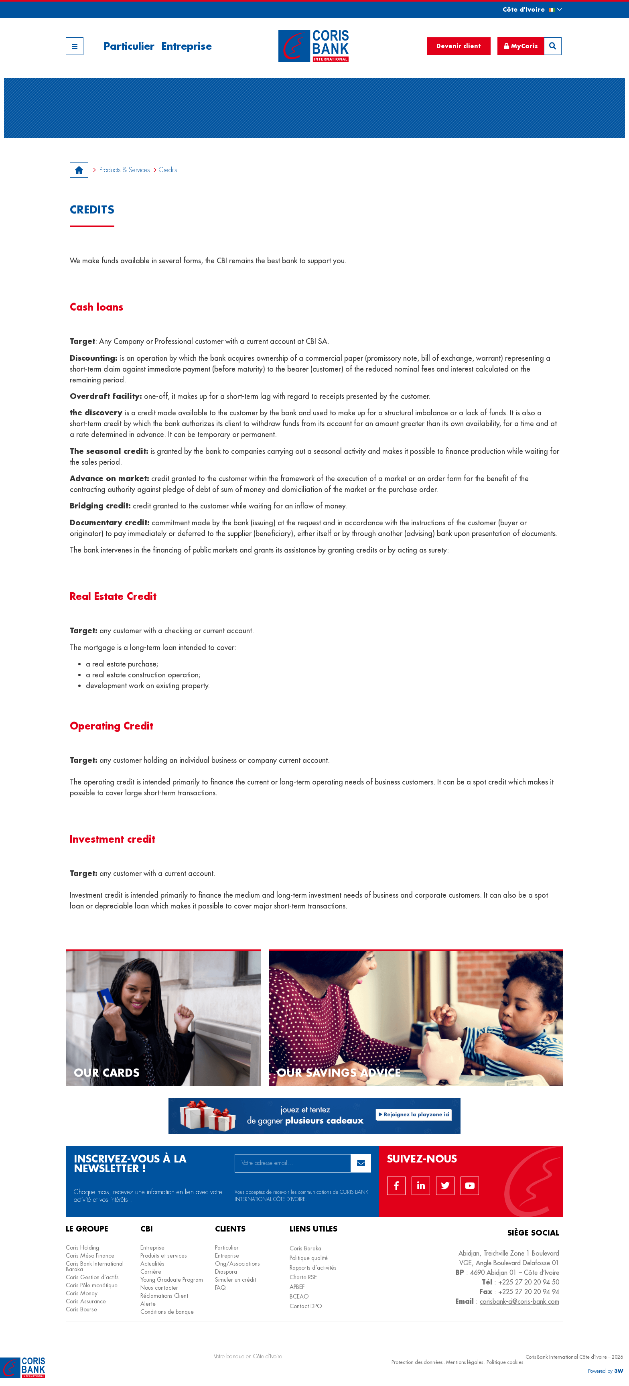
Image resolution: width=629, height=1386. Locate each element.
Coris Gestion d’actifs (92, 1277)
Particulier (128, 46)
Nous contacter (159, 1287)
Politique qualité (309, 1258)
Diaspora (226, 1271)
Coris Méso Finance (90, 1255)
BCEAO (299, 1296)
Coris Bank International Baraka (95, 1266)
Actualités (152, 1263)
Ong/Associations (237, 1263)
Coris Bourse (81, 1309)
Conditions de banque (167, 1311)
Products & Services (124, 170)
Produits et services (163, 1255)
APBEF (297, 1286)
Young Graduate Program (171, 1279)
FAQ (220, 1287)
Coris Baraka (305, 1248)
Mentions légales (464, 1362)
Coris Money (81, 1293)
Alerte (148, 1303)
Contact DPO (306, 1306)
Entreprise (186, 46)
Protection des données (417, 1362)
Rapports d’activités (313, 1267)
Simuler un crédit (235, 1279)
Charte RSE (303, 1277)
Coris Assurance (86, 1301)
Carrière (150, 1271)
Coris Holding (82, 1247)
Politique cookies (505, 1362)
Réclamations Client (164, 1295)
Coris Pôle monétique (92, 1285)
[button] (525, 9)
